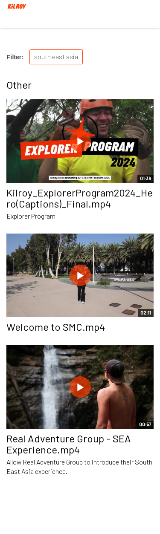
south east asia (56, 56)
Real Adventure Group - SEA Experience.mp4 (68, 444)
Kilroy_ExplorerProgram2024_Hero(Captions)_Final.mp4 (79, 198)
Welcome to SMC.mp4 (55, 326)
